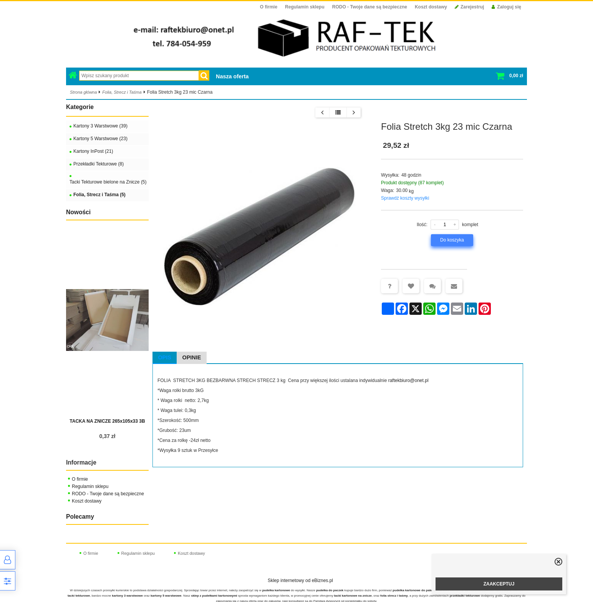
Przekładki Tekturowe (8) (98, 164)
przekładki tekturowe (465, 595)
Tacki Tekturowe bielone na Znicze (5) (108, 182)
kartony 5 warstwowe (166, 595)
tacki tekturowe (79, 595)
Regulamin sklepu (305, 7)
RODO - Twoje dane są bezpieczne (369, 7)
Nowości (78, 212)
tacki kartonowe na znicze (353, 595)
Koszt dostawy (431, 7)
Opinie (191, 357)
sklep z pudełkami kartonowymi (214, 595)
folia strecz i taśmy (394, 595)
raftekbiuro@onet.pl (408, 380)
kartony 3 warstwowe (127, 595)
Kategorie (80, 107)
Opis (164, 357)
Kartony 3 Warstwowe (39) (100, 126)
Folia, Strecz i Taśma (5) (99, 194)
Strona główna (83, 92)
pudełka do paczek (329, 590)
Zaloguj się (506, 7)
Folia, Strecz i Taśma (121, 92)
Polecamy (80, 516)
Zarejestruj (469, 7)
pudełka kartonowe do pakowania (417, 590)
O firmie (268, 7)
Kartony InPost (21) (93, 151)
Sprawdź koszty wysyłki (405, 198)
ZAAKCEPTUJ (499, 584)
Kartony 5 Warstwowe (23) (100, 138)
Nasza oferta (232, 76)
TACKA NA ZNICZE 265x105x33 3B (107, 421)
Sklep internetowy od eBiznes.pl (300, 580)
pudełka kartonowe (276, 590)
